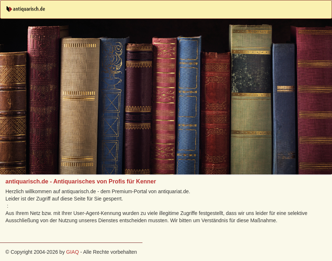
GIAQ (72, 252)
